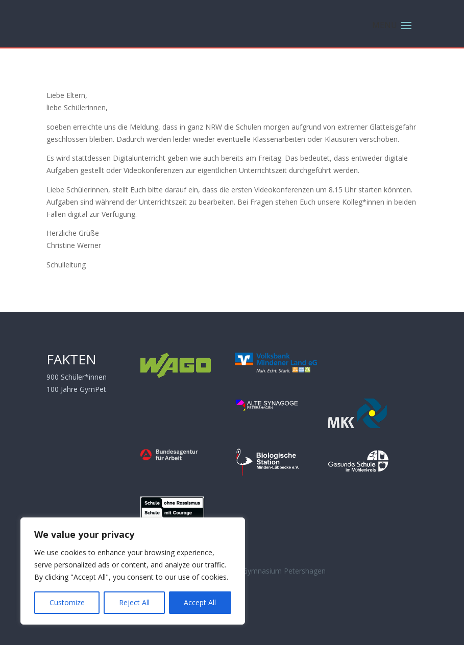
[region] (132, 571)
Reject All (134, 602)
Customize (67, 602)
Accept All (200, 602)
